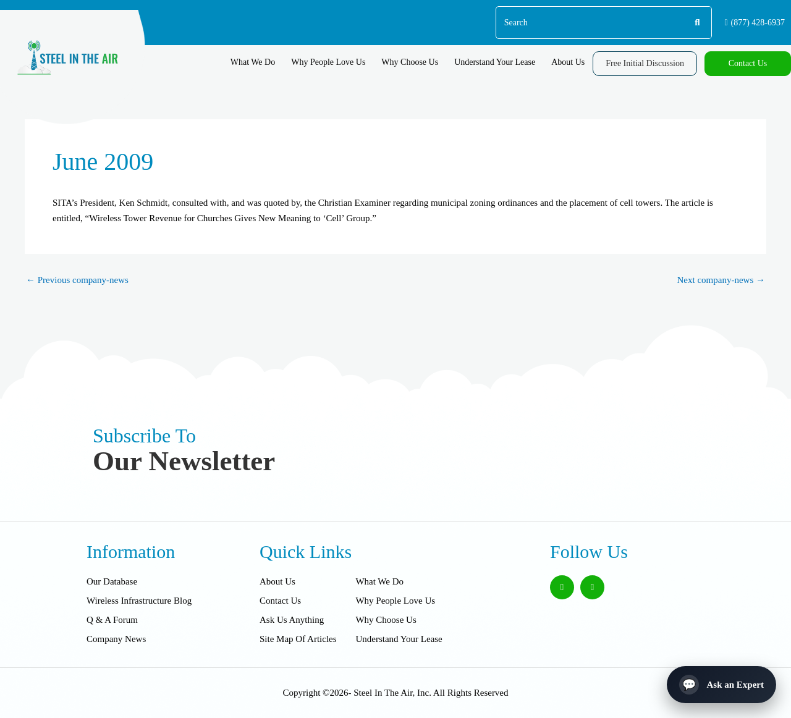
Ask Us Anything (292, 620)
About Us (568, 62)
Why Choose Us (409, 62)
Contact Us (280, 601)
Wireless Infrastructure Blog (139, 601)
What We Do (253, 62)
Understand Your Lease (494, 62)
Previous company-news (77, 280)
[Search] (696, 22)
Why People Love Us (328, 62)
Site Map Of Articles (298, 639)
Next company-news (721, 280)
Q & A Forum (112, 620)
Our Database (112, 581)
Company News (116, 639)
